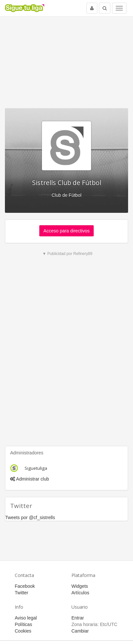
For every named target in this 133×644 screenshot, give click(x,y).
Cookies (23, 631)
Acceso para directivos (67, 230)
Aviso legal (26, 617)
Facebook (25, 586)
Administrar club (29, 479)
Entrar (77, 617)
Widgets (79, 586)
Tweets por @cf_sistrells (30, 517)
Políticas (23, 624)
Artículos (80, 592)
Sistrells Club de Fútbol (66, 182)
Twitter (21, 592)
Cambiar (80, 631)
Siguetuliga (36, 468)
